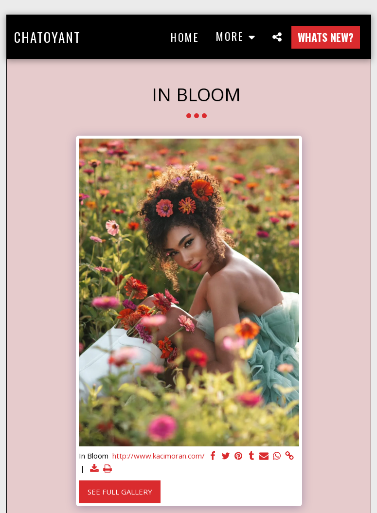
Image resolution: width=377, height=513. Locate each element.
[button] (277, 36)
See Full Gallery (120, 491)
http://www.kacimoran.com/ (158, 455)
